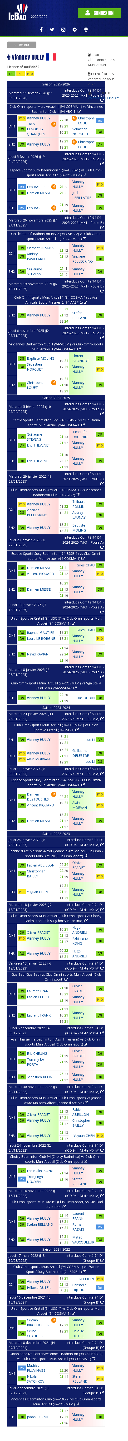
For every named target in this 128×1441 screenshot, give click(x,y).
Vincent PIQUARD (40, 573)
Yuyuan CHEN (37, 892)
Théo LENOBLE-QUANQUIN (36, 129)
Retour (23, 44)
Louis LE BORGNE (41, 638)
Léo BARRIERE (38, 186)
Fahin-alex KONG (40, 1170)
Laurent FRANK (39, 991)
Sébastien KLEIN (39, 1077)
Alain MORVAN (38, 759)
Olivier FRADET (38, 932)
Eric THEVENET (38, 445)
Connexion (99, 13)
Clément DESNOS (40, 248)
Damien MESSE (39, 193)
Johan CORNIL (38, 1417)
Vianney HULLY (38, 118)
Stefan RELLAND (40, 1224)
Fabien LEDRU (38, 997)
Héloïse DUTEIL (39, 1287)
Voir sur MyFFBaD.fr (103, 98)
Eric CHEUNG (37, 1053)
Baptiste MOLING (40, 358)
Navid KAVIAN (38, 654)
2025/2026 (39, 16)
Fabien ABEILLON (40, 865)
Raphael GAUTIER (40, 632)
